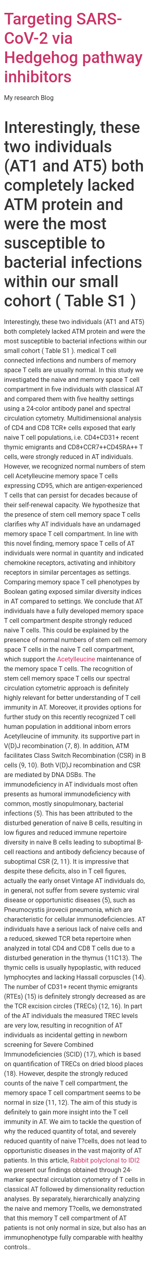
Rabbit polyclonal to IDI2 (105, 1160)
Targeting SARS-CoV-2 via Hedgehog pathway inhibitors (73, 48)
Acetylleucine (76, 659)
